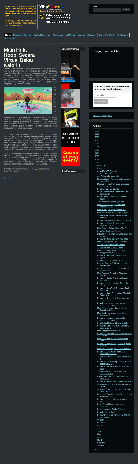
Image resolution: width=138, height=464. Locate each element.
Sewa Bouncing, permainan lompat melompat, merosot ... (111, 304)
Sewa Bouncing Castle (106, 412)
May (99, 434)
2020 (97, 134)
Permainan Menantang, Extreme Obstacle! (114, 381)
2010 (97, 449)
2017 (97, 143)
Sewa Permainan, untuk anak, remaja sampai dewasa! (112, 372)
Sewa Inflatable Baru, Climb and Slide (112, 323)
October (100, 420)
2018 (97, 140)
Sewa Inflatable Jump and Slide (110, 247)
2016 (97, 147)
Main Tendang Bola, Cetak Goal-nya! (112, 242)
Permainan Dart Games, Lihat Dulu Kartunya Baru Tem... (111, 352)
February (101, 443)
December (101, 165)
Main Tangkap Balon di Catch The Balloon (114, 228)
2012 (97, 159)
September (102, 423)
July (99, 428)
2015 (97, 150)
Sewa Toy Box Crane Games (109, 231)
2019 (97, 137)
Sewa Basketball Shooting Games (111, 245)
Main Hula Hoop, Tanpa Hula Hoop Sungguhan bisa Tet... (111, 251)
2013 (97, 156)
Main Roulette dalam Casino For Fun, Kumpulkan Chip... (112, 309)
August (100, 426)
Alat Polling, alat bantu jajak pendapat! (112, 176)
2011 (97, 163)
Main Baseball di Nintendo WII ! (109, 331)
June (99, 431)
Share (6, 178)
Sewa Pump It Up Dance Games (110, 260)
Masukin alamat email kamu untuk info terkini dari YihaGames (112, 88)
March (100, 440)
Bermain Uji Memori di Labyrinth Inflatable (114, 220)
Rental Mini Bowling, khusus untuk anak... (114, 349)
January (100, 446)
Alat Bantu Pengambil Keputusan (110, 202)
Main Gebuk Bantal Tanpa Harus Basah (113, 212)
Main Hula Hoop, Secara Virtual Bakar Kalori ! (19, 57)
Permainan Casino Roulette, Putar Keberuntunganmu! (111, 224)
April (99, 437)
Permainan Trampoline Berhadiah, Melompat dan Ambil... (111, 319)
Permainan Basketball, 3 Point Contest (112, 239)
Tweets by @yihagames (102, 116)
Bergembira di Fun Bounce (108, 189)
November (101, 168)
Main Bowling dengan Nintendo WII (111, 210)
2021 (97, 131)
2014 (97, 153)
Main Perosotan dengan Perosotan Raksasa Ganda (111, 206)
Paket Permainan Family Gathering (111, 409)
